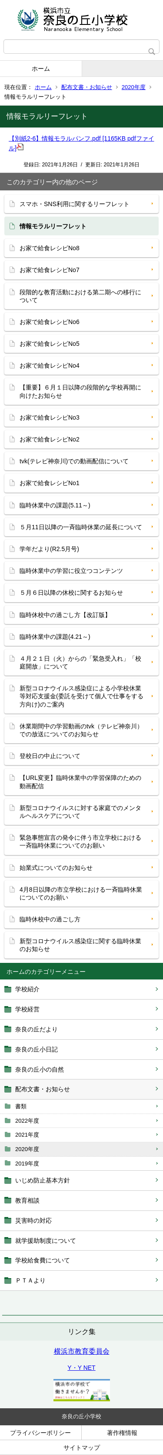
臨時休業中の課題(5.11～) (55, 505)
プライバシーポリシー (40, 1432)
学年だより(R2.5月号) (49, 548)
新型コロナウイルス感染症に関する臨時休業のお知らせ (80, 945)
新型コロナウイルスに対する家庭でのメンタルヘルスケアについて (80, 811)
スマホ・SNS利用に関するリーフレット (75, 203)
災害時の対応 (33, 1220)
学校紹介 (27, 989)
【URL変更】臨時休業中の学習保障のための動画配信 (80, 781)
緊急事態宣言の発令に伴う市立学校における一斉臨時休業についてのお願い (80, 841)
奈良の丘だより (36, 1029)
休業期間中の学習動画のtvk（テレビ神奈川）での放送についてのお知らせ (81, 730)
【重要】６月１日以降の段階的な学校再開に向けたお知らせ (80, 391)
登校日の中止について (50, 755)
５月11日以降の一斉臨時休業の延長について (81, 527)
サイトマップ (81, 1447)
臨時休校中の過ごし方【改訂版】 (65, 614)
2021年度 (27, 1134)
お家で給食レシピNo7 (50, 269)
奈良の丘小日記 (36, 1049)
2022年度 (27, 1120)
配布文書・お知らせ (86, 87)
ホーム (41, 68)
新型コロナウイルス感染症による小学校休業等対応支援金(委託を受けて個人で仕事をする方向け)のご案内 (81, 696)
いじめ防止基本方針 (42, 1180)
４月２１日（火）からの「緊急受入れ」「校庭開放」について (80, 662)
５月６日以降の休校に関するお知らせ (71, 592)
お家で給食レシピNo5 (50, 343)
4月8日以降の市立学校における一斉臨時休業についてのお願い (81, 893)
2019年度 (27, 1163)
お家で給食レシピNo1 (50, 482)
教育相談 (27, 1200)
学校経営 (27, 1009)
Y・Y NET (81, 1367)
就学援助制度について (45, 1240)
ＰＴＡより (30, 1280)
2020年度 (134, 87)
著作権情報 (122, 1432)
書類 (21, 1106)
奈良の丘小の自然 (39, 1069)
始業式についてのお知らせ (56, 867)
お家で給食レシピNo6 (50, 321)
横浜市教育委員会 (82, 1351)
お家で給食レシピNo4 (50, 365)
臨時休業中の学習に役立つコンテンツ (71, 570)
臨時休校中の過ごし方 (50, 919)
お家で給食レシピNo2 (50, 439)
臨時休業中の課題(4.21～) (55, 636)
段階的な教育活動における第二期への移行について (80, 296)
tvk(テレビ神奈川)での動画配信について (74, 461)
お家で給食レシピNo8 (50, 248)
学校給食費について (42, 1260)
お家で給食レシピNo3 (50, 417)
